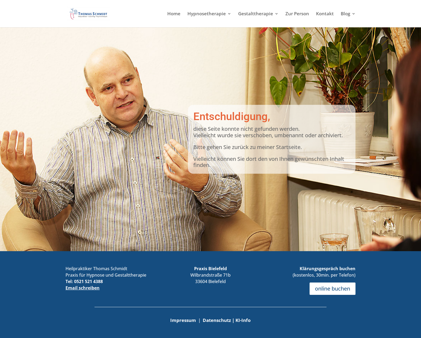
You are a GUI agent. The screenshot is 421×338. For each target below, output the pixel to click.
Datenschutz (217, 320)
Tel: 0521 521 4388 (84, 281)
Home (173, 14)
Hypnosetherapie (206, 14)
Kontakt (325, 14)
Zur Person (297, 14)
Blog (345, 14)
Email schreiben (83, 288)
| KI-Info (241, 320)
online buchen (332, 288)
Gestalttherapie (255, 14)
